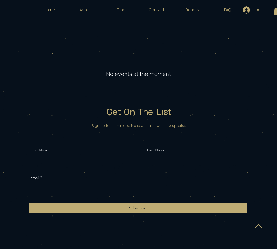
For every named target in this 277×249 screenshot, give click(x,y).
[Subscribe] (138, 208)
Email (34, 177)
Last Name (156, 150)
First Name (39, 150)
